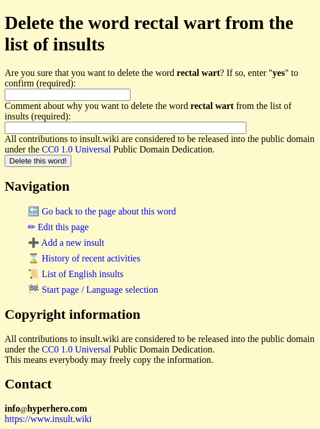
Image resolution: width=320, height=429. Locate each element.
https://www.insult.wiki (48, 419)
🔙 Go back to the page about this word (102, 211)
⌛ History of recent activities (84, 258)
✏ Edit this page (58, 227)
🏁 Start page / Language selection (93, 290)
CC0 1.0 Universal (76, 149)
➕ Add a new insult (66, 243)
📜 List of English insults (75, 274)
